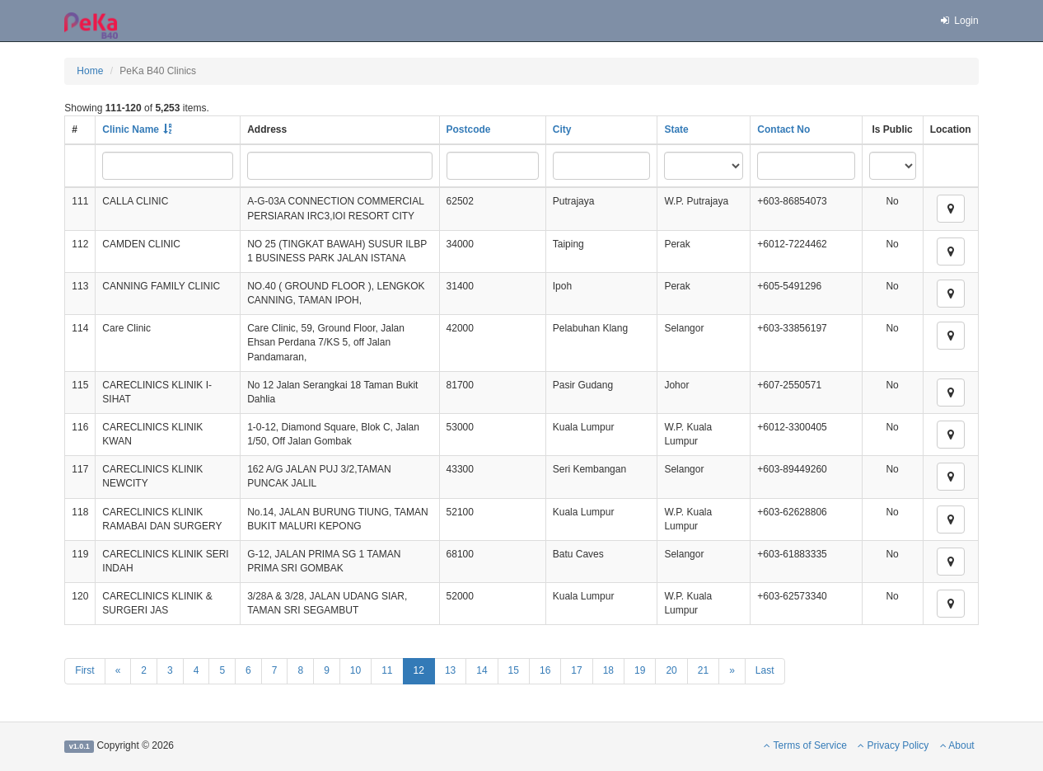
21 (703, 670)
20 (671, 670)
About (957, 745)
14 (481, 670)
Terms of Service (805, 745)
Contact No (783, 129)
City (562, 129)
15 (513, 670)
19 (639, 670)
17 (576, 670)
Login (959, 20)
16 (545, 670)
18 (608, 670)
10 (355, 670)
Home (90, 71)
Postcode (469, 129)
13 (450, 670)
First (84, 670)
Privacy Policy (893, 745)
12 (419, 670)
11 (386, 670)
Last (764, 670)
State (676, 129)
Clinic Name (130, 129)
